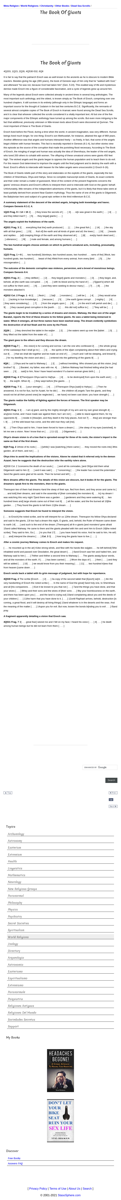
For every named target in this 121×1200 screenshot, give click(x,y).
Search (87, 1188)
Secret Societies (18, 923)
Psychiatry (15, 916)
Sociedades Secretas (21, 1020)
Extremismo (15, 985)
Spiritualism (16, 930)
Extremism (15, 855)
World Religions (18, 937)
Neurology (14, 882)
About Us (74, 1188)
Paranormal (16, 896)
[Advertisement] (60, 35)
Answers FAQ (15, 1163)
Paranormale (16, 992)
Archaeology (16, 834)
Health (12, 861)
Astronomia (15, 965)
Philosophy (15, 903)
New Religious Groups (22, 889)
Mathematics (16, 875)
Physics (13, 909)
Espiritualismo (17, 978)
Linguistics (15, 868)
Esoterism (14, 848)
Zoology (13, 944)
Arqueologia (16, 958)
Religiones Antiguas (21, 1006)
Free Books (14, 1158)
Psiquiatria (15, 999)
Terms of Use (57, 1188)
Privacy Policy (38, 1188)
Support (13, 1026)
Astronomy (15, 841)
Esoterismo (15, 971)
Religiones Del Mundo (22, 1013)
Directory (14, 951)
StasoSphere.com (69, 1195)
